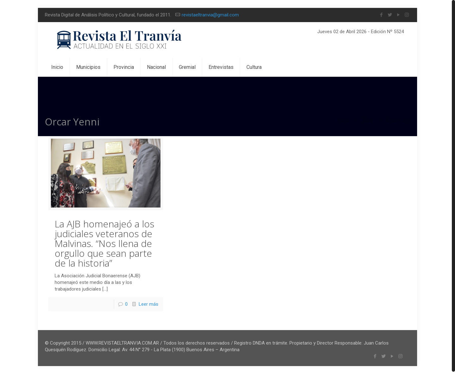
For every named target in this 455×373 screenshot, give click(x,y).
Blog (367, 120)
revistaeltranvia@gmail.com (210, 15)
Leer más (148, 303)
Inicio (343, 120)
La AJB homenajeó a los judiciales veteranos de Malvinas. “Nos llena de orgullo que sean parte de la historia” (104, 242)
